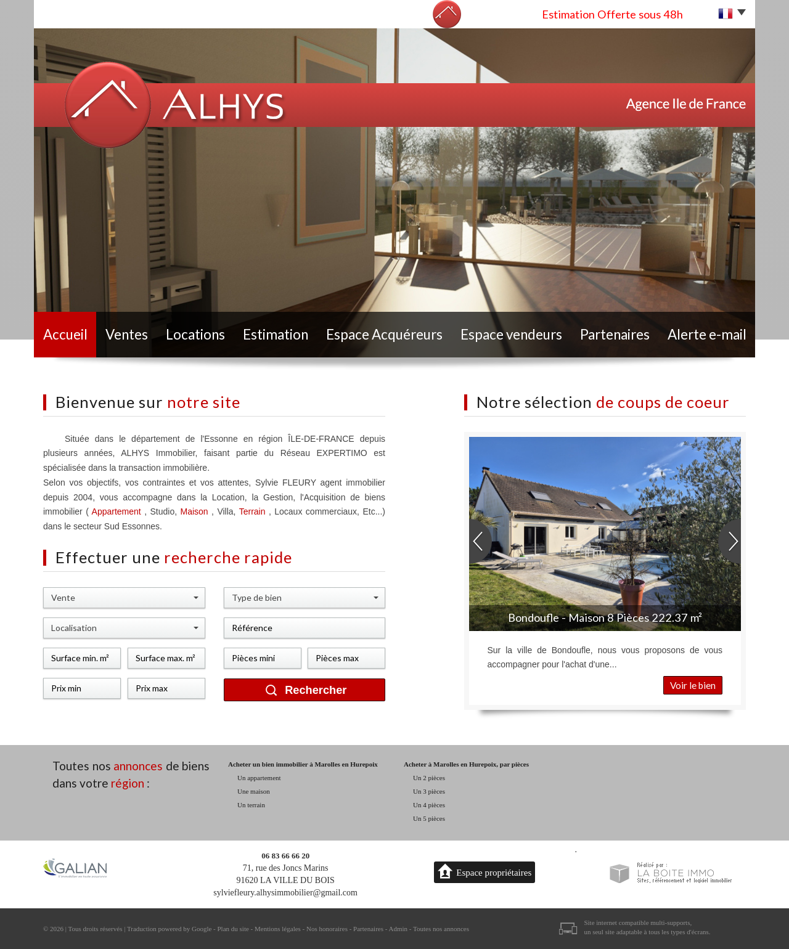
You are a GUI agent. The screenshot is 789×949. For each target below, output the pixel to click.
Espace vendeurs (511, 334)
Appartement (116, 511)
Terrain (254, 511)
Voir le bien (693, 685)
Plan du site (232, 928)
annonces (138, 766)
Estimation (275, 334)
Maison (196, 511)
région (127, 783)
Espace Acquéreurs (384, 334)
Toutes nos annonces (441, 928)
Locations (195, 334)
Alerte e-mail (707, 334)
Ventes (126, 334)
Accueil (65, 334)
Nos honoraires (327, 928)
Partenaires (615, 334)
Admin (398, 928)
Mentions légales (278, 928)
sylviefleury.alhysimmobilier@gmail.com (285, 892)
